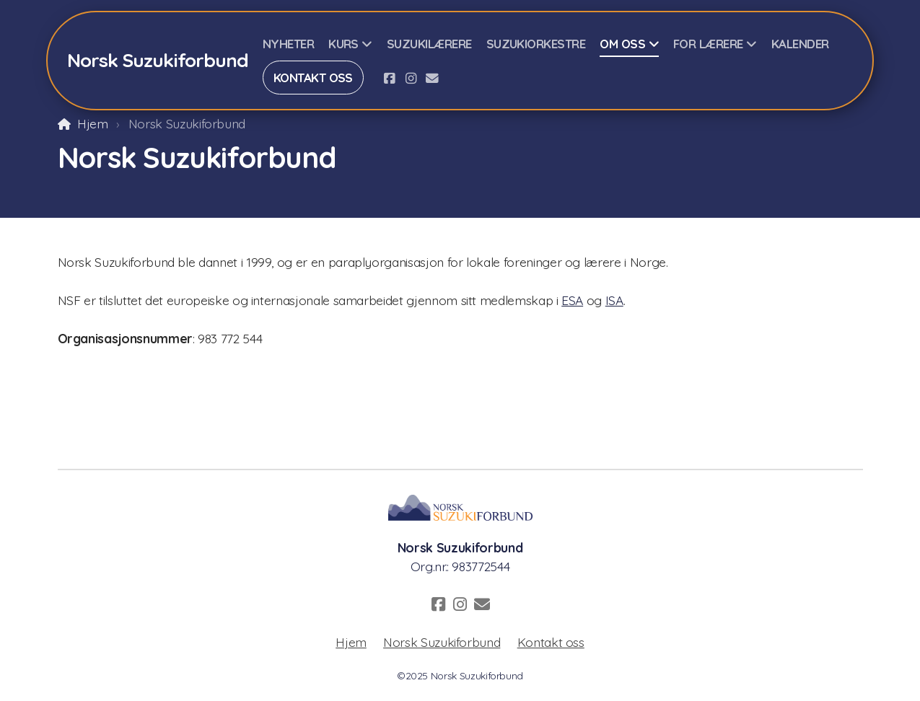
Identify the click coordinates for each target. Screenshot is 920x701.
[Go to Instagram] (410, 78)
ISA (614, 300)
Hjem (92, 123)
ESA (572, 300)
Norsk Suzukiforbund (441, 642)
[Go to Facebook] (389, 78)
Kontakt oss (550, 642)
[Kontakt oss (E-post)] (432, 78)
